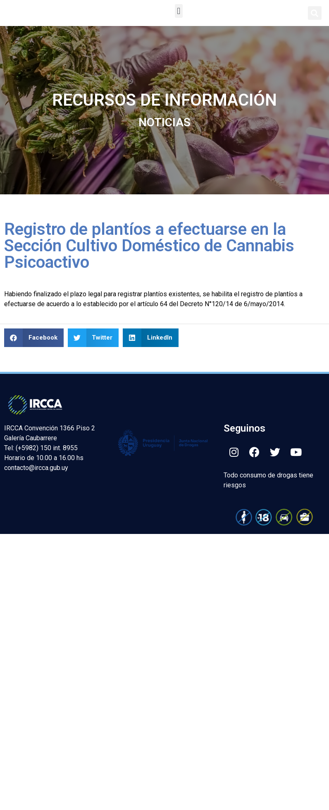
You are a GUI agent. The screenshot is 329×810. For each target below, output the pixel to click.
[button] (179, 11)
